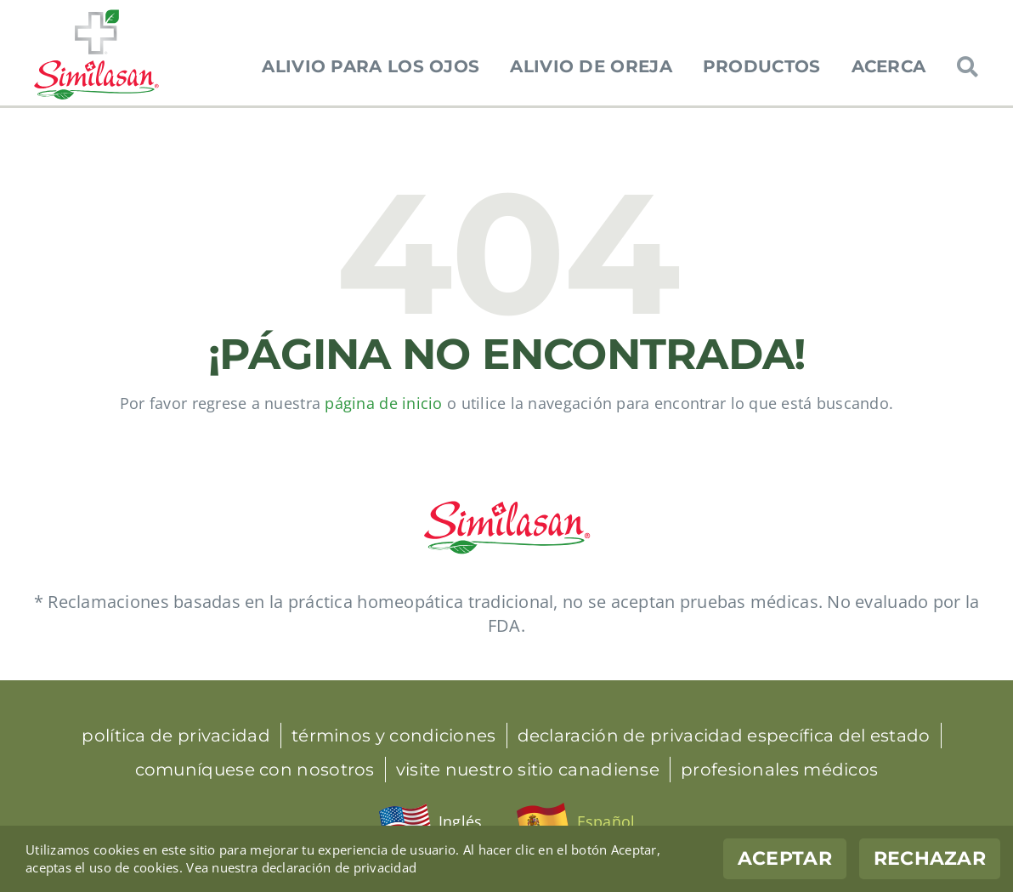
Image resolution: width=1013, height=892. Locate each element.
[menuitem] (430, 822)
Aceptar (785, 858)
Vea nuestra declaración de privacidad (301, 867)
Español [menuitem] (606, 821)
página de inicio (383, 403)
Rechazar (930, 858)
